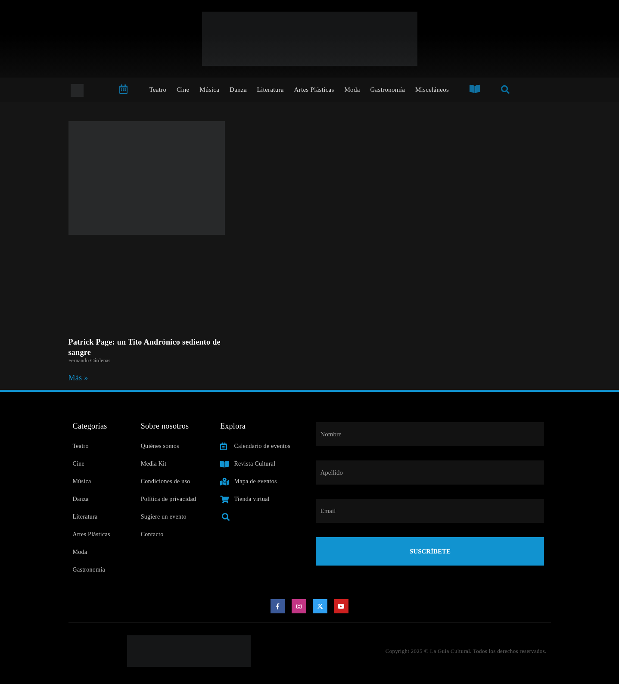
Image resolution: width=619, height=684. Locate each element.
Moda (352, 89)
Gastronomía (387, 89)
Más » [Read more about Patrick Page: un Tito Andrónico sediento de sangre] (78, 377)
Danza (238, 89)
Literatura (270, 89)
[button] (226, 517)
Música (209, 89)
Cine (183, 89)
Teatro (157, 89)
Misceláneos (432, 89)
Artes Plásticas (314, 89)
